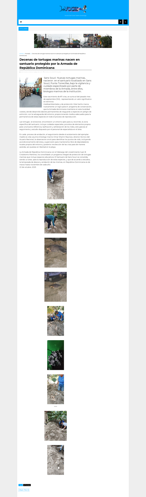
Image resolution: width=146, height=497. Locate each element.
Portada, (58, 72)
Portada (27, 53)
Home (21, 53)
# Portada (27, 485)
